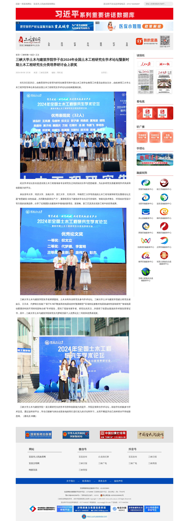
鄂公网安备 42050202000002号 (112, 495)
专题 (127, 42)
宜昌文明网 (34, 463)
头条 (49, 42)
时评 (114, 42)
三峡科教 (24, 55)
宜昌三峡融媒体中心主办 (29, 45)
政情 (62, 42)
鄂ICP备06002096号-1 (73, 495)
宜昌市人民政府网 (37, 457)
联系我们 (86, 481)
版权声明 (118, 481)
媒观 (101, 42)
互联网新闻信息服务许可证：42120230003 (94, 488)
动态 (32, 55)
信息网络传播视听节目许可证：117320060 (78, 492)
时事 (75, 42)
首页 (17, 55)
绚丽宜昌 (33, 470)
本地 (88, 42)
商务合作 (102, 481)
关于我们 (70, 481)
